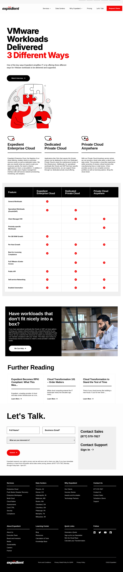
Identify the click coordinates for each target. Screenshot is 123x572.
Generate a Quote (71, 532)
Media (9, 541)
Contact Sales (98, 495)
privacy (30, 461)
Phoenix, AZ (40, 489)
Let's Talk (100, 8)
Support (96, 501)
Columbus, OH (41, 507)
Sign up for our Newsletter (73, 535)
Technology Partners (72, 498)
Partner (9, 551)
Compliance (11, 514)
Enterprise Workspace (14, 495)
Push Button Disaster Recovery (17, 492)
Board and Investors (14, 538)
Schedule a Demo (99, 498)
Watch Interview (18, 78)
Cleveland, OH (41, 504)
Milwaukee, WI (41, 517)
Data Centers (60, 8)
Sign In (87, 449)
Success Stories (70, 492)
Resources (39, 535)
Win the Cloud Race (71, 538)
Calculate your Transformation (75, 541)
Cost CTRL (10, 507)
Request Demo (114, 8)
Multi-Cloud (11, 498)
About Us (10, 532)
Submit (13, 452)
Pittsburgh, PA (40, 510)
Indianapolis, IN (41, 495)
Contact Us (97, 492)
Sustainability (11, 544)
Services (47, 8)
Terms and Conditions (44, 562)
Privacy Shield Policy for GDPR (63, 562)
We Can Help (20, 348)
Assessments (11, 504)
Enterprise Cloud (12, 489)
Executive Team (12, 535)
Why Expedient (76, 8)
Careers (9, 547)
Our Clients (68, 489)
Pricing (89, 8)
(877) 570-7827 (90, 436)
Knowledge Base (41, 541)
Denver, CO (40, 492)
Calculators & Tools (42, 538)
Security (9, 510)
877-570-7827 (98, 489)
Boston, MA (40, 501)
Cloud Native (11, 501)
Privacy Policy (81, 562)
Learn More (16, 399)
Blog (37, 532)
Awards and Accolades (72, 495)
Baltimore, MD (40, 498)
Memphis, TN (40, 514)
